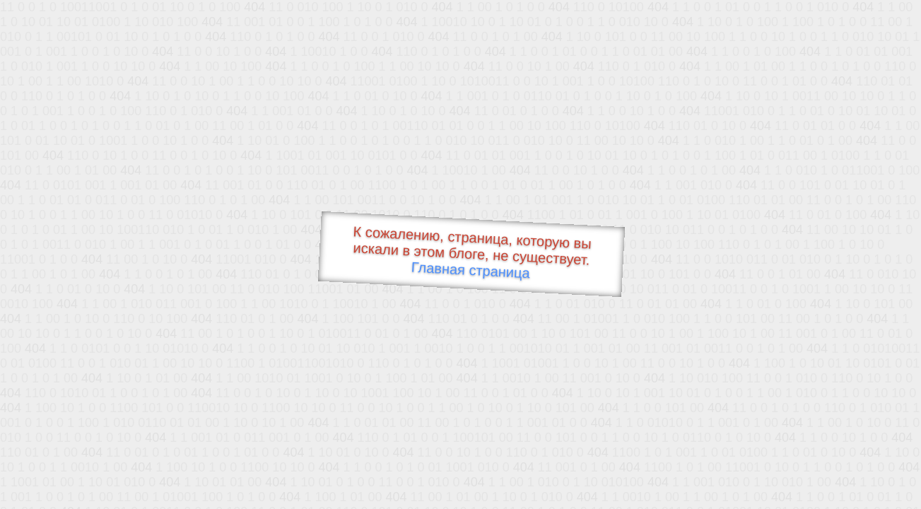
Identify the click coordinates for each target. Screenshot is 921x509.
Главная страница (470, 270)
